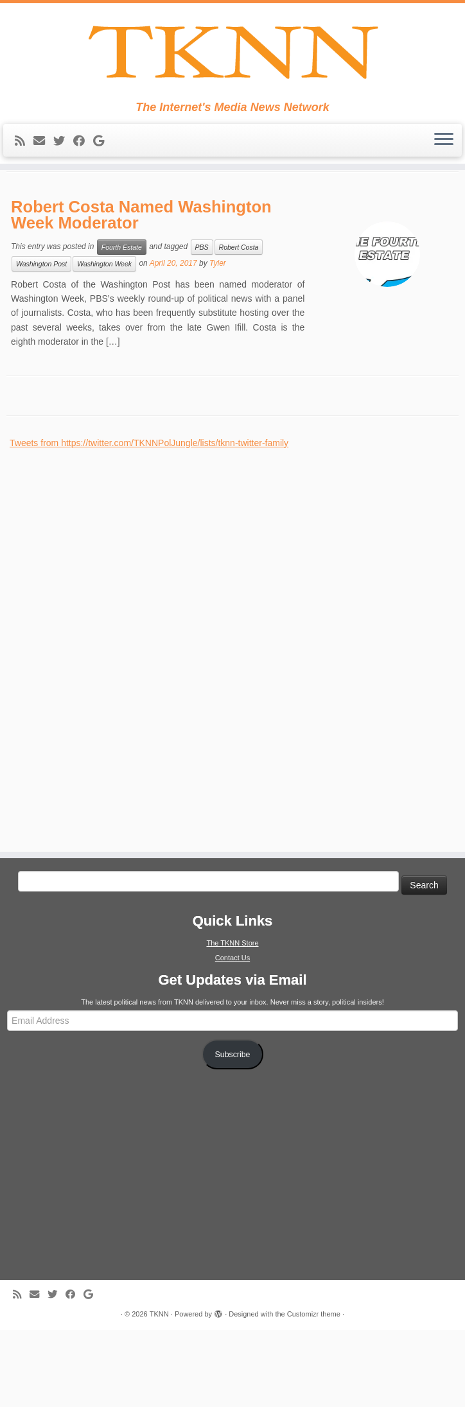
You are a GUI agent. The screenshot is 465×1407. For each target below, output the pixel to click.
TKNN (159, 1391)
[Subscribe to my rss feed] (24, 160)
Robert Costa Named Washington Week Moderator (141, 291)
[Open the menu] (443, 159)
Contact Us (232, 1035)
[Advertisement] (106, 719)
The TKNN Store (232, 1020)
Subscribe (232, 1131)
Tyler (217, 340)
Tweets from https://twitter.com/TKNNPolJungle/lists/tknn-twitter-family (149, 520)
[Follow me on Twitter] (63, 160)
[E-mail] (43, 160)
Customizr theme (313, 1391)
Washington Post (41, 341)
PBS (202, 324)
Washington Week (104, 341)
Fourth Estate (121, 324)
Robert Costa (239, 324)
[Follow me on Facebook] (83, 160)
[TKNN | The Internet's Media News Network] (232, 62)
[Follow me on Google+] (102, 160)
